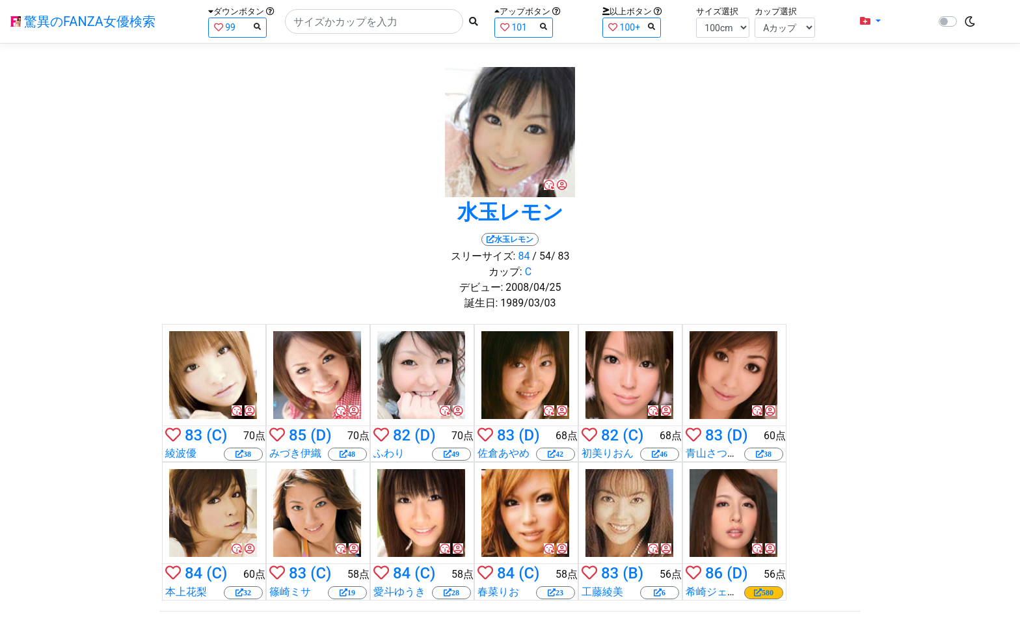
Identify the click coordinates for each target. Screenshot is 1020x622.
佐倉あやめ (503, 453)
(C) (216, 435)
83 (193, 435)
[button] (870, 21)
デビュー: (481, 287)
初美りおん (608, 453)
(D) (320, 435)
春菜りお (498, 592)
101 (523, 27)
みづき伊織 (295, 453)
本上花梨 (186, 592)
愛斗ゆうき (399, 592)
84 (524, 256)
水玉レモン (510, 212)
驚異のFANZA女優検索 (82, 21)
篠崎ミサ (290, 592)
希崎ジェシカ (717, 592)
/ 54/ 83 (550, 256)
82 (401, 435)
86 (714, 573)
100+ (631, 27)
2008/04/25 (533, 287)
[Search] (374, 21)
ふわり (389, 453)
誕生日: (481, 303)
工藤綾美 (602, 592)
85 (297, 435)
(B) (633, 573)
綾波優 (180, 453)
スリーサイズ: (483, 256)
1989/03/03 (528, 303)
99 (237, 27)
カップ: (505, 271)
